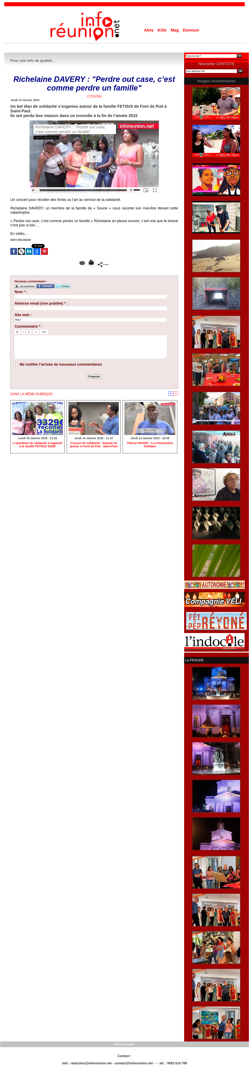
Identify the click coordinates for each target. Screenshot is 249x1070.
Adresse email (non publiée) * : (41, 303)
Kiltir (162, 30)
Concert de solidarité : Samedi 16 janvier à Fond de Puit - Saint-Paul (93, 445)
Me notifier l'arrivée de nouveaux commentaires (61, 364)
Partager (103, 264)
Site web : (23, 315)
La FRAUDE (194, 660)
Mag (175, 30)
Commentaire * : (28, 326)
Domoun (191, 30)
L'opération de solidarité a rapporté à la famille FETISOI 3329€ (37, 445)
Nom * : (21, 292)
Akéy (149, 30)
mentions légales (124, 1044)
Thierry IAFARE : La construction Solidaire (150, 445)
